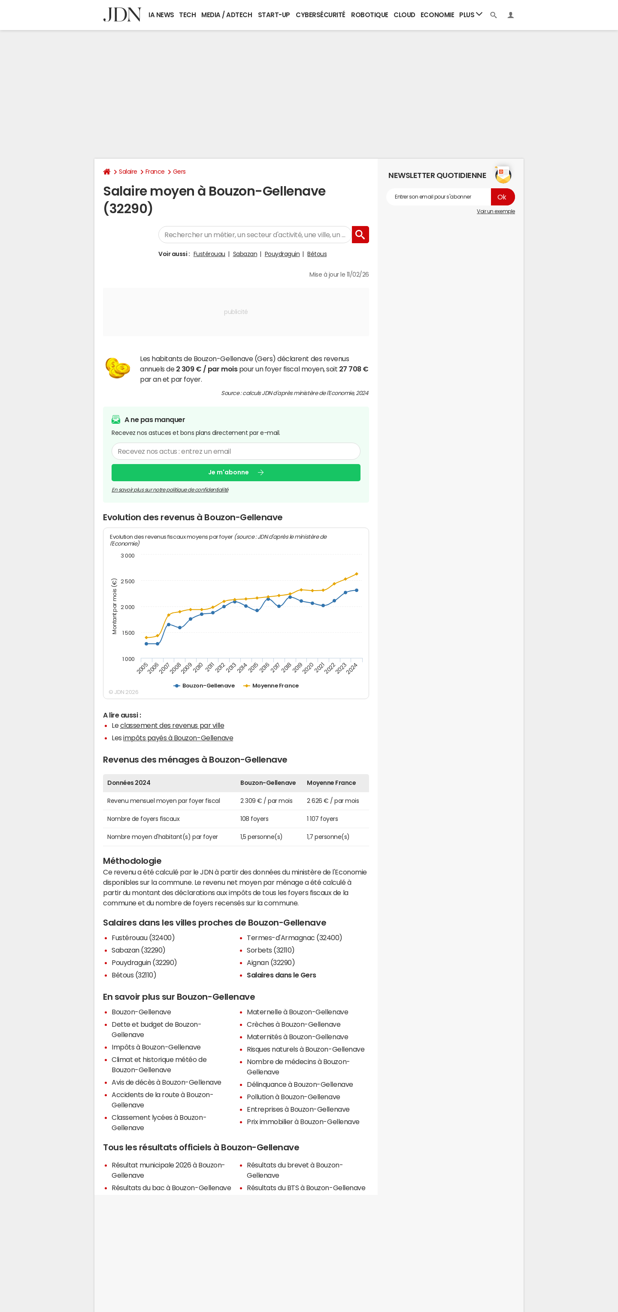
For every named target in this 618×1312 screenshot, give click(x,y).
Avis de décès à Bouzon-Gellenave (166, 1082)
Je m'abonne (228, 472)
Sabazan (245, 254)
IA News (161, 15)
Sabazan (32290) (139, 950)
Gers (179, 172)
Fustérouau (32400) (143, 937)
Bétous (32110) (134, 974)
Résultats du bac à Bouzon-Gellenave (171, 1187)
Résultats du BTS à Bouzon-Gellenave (306, 1187)
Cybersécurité (320, 15)
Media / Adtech (226, 15)
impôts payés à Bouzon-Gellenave (178, 737)
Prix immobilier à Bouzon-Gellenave (303, 1121)
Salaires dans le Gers (281, 974)
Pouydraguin (282, 254)
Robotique (369, 15)
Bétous (317, 254)
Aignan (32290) (271, 962)
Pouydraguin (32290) (144, 962)
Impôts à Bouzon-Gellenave (156, 1047)
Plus (470, 14)
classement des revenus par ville (172, 725)
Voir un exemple (496, 211)
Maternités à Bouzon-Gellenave (297, 1036)
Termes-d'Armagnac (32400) (294, 937)
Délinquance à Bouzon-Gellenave (300, 1084)
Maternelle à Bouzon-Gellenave (297, 1011)
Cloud (404, 15)
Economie (437, 15)
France (155, 172)
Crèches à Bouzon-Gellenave (294, 1024)
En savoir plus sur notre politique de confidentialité (170, 489)
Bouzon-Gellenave (141, 1011)
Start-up (274, 15)
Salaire (128, 172)
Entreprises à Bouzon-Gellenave (298, 1109)
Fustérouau (209, 254)
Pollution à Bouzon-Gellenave (293, 1096)
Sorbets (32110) (271, 950)
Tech (187, 15)
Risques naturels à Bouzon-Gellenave (305, 1049)
